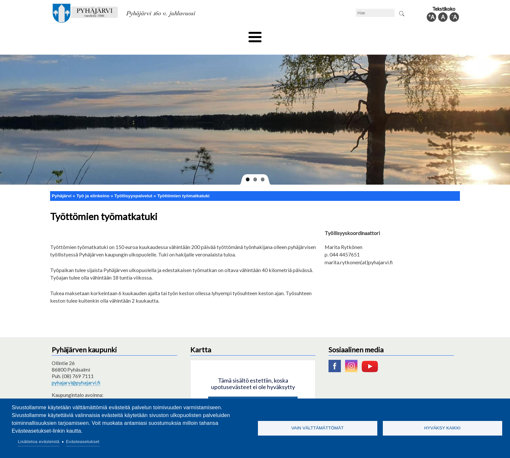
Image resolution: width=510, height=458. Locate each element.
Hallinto (366, 35)
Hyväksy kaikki (442, 427)
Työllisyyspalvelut (133, 184)
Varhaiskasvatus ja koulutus (164, 35)
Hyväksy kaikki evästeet (253, 393)
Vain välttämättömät (317, 427)
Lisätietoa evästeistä (38, 441)
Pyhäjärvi (62, 184)
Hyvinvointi (255, 35)
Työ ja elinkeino (328, 35)
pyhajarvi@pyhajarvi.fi (76, 371)
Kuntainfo (398, 35)
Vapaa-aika (218, 35)
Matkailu (290, 35)
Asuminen (111, 35)
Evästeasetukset (83, 441)
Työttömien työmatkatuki (183, 184)
